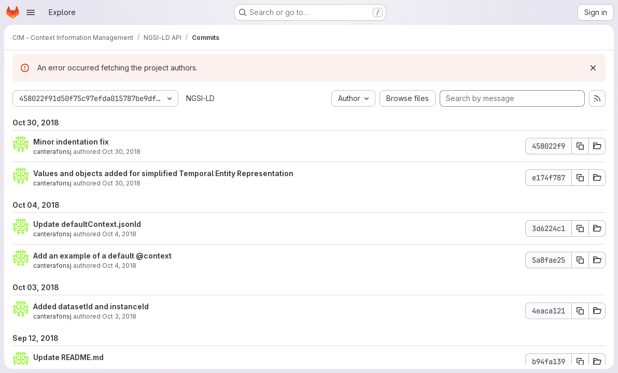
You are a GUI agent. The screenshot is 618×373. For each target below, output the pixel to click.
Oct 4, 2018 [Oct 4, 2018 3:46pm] (119, 234)
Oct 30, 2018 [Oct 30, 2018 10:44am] (121, 183)
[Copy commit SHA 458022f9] (580, 146)
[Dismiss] (593, 68)
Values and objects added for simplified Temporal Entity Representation (163, 173)
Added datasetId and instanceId (91, 306)
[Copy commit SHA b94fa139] (580, 361)
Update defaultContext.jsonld (87, 224)
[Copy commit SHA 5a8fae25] (580, 260)
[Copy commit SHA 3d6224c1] (580, 228)
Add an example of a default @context (102, 255)
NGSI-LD (200, 98)
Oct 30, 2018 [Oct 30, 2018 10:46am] (121, 151)
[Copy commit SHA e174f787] (580, 177)
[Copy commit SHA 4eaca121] (580, 311)
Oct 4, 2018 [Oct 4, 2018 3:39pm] (119, 265)
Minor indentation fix (71, 141)
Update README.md (68, 357)
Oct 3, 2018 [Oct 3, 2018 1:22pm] (119, 316)
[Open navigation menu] (30, 12)
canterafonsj (52, 151)
